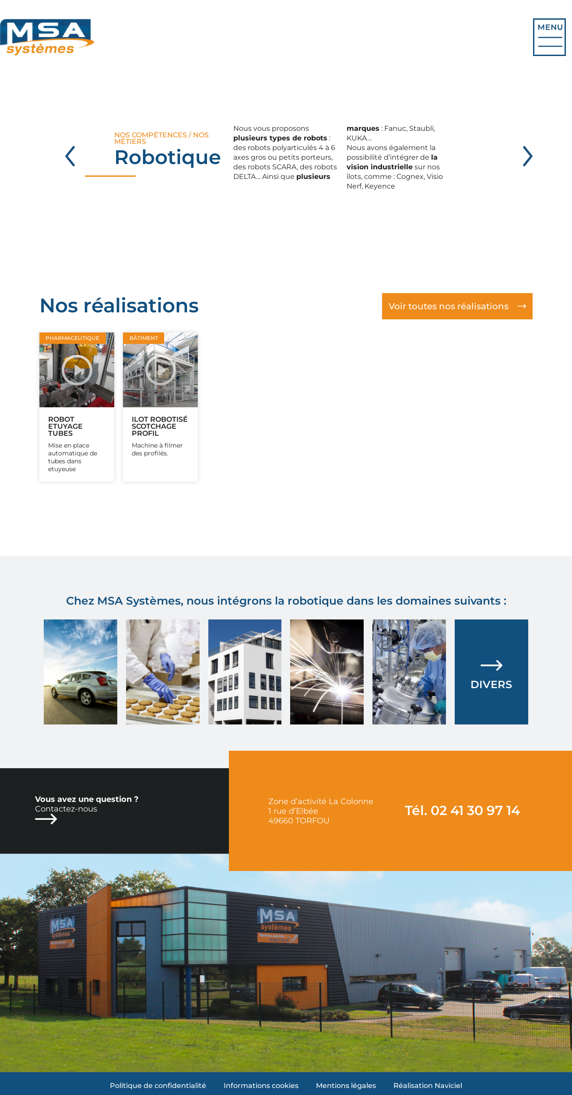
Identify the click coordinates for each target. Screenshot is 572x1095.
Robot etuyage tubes (65, 426)
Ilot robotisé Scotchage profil (160, 426)
